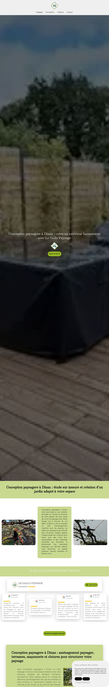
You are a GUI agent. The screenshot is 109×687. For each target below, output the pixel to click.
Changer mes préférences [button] (82, 682)
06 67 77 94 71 (54, 254)
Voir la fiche (92, 585)
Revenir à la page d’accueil (54, 633)
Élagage (39, 12)
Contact (70, 12)
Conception (49, 12)
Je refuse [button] (86, 678)
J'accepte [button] (78, 678)
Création (60, 12)
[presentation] (0, 607)
